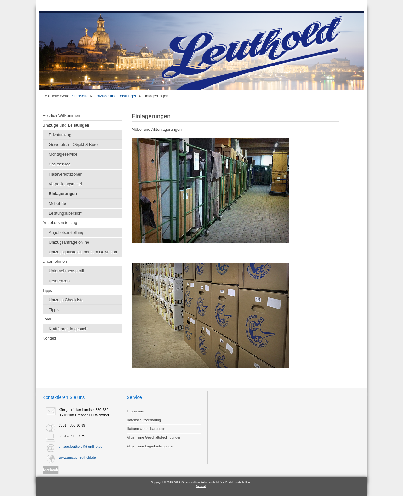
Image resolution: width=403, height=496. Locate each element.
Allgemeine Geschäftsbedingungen (154, 437)
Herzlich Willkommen (61, 115)
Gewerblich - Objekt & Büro (73, 144)
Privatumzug (60, 134)
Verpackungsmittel (65, 184)
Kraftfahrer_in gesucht (68, 328)
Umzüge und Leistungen (116, 96)
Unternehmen (55, 261)
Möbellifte (57, 203)
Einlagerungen (63, 193)
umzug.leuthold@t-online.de (80, 446)
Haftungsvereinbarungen (146, 428)
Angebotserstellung (60, 222)
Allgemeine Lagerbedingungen (150, 446)
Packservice (60, 164)
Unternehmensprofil (66, 270)
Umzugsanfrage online (69, 242)
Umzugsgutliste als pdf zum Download (83, 252)
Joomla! (201, 486)
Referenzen (59, 281)
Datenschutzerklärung (144, 420)
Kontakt (49, 338)
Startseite (79, 96)
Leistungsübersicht (65, 213)
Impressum (135, 411)
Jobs (47, 319)
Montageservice (63, 154)
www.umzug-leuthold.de (77, 457)
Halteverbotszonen (65, 174)
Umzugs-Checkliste (66, 299)
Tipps (47, 290)
